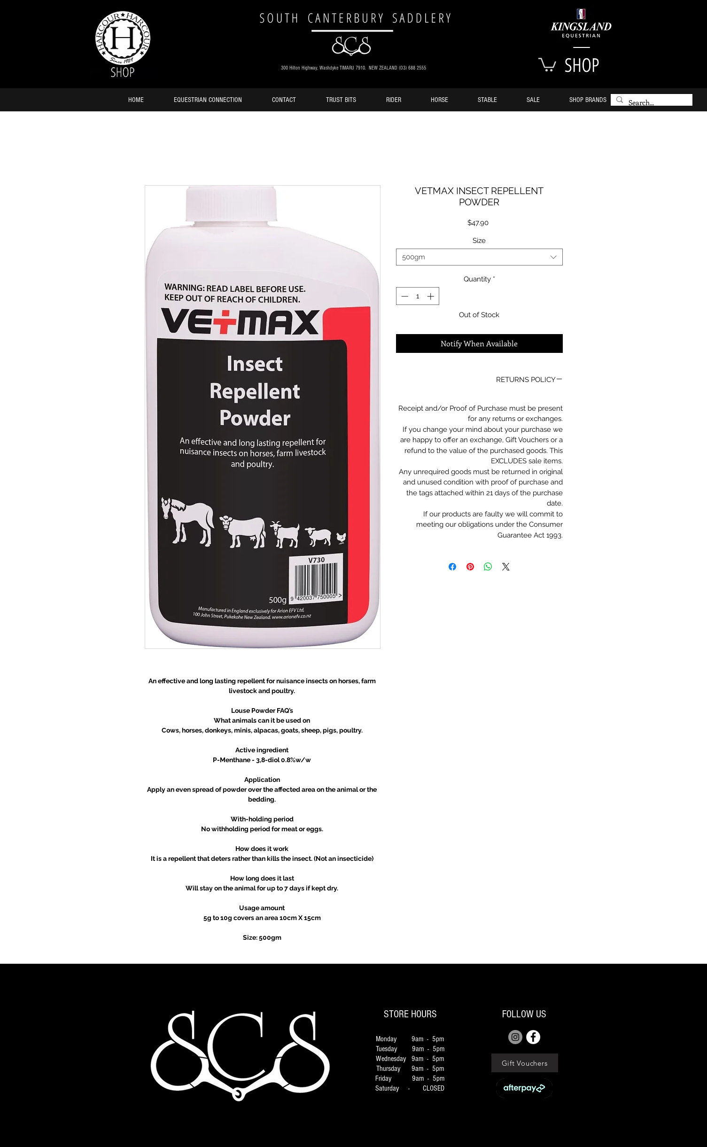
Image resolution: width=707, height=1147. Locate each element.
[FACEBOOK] (533, 1037)
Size (479, 240)
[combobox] (479, 257)
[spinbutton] (417, 296)
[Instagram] (515, 1037)
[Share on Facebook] (452, 566)
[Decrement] (403, 296)
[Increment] (431, 296)
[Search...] (651, 102)
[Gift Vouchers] (524, 1062)
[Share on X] (506, 566)
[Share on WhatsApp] (488, 566)
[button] (547, 63)
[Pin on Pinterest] (470, 566)
